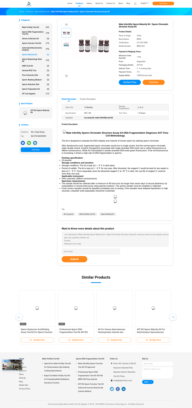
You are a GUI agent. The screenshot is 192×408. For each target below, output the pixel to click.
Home (21, 363)
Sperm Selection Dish (35, 84)
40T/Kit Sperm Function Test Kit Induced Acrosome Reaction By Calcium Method (91, 387)
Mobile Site (23, 385)
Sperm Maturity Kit (35, 54)
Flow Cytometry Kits (35, 75)
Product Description (88, 99)
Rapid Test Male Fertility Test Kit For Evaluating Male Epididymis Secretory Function (57, 379)
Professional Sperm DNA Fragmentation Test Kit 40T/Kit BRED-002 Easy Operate (73, 332)
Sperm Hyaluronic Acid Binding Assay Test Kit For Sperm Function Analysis (36, 332)
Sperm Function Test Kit (35, 43)
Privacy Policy (24, 389)
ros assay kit (68, 214)
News (21, 374)
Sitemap (22, 378)
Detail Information (69, 99)
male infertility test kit (87, 214)
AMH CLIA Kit (35, 66)
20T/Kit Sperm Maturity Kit (40, 111)
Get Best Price (129, 82)
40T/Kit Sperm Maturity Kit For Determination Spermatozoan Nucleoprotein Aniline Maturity (151, 332)
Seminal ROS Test (35, 70)
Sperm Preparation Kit (35, 89)
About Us (22, 371)
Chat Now (163, 3)
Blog (21, 381)
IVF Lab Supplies (35, 93)
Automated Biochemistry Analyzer (35, 49)
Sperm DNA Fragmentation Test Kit (35, 33)
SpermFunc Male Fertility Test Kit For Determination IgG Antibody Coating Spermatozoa (57, 367)
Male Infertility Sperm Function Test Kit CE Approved (90, 365)
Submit (74, 259)
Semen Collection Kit (35, 38)
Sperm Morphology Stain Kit (35, 60)
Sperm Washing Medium (35, 79)
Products (22, 367)
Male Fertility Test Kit (35, 27)
